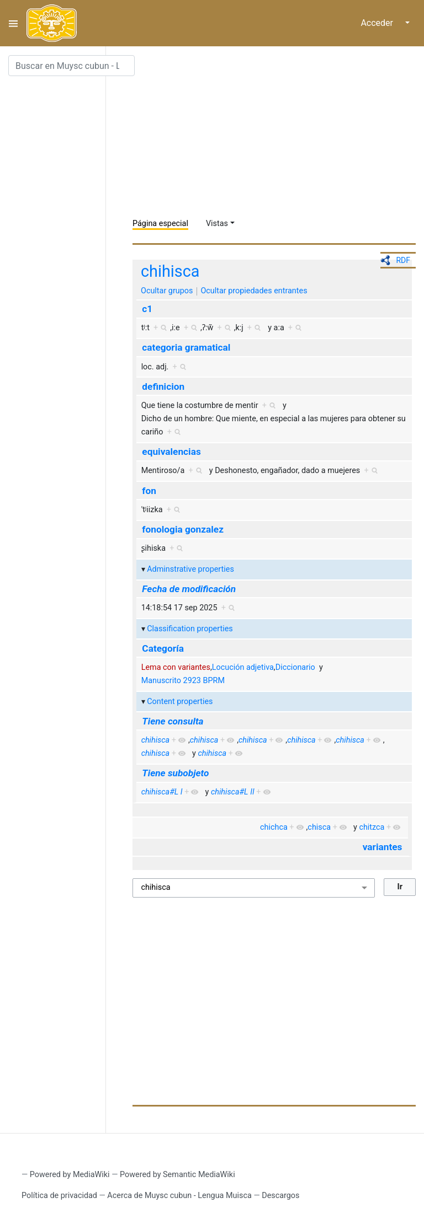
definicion (163, 386)
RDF (403, 260)
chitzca (371, 827)
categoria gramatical (186, 347)
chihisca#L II (233, 792)
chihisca (170, 271)
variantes (382, 846)
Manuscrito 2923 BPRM (183, 680)
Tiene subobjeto (175, 772)
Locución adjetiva (243, 667)
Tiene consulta (172, 721)
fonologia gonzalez (183, 529)
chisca (319, 827)
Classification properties (190, 628)
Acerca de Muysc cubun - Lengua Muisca (179, 1195)
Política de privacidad (59, 1195)
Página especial (160, 223)
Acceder (377, 23)
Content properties (180, 701)
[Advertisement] (278, 132)
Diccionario (295, 667)
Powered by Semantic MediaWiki (177, 1174)
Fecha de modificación (189, 588)
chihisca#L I (162, 792)
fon (149, 490)
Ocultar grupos (167, 291)
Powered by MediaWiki (70, 1174)
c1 (147, 308)
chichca (274, 827)
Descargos (280, 1195)
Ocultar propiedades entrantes (253, 291)
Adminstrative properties (190, 569)
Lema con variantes (175, 667)
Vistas (217, 223)
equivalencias (171, 451)
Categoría (163, 648)
